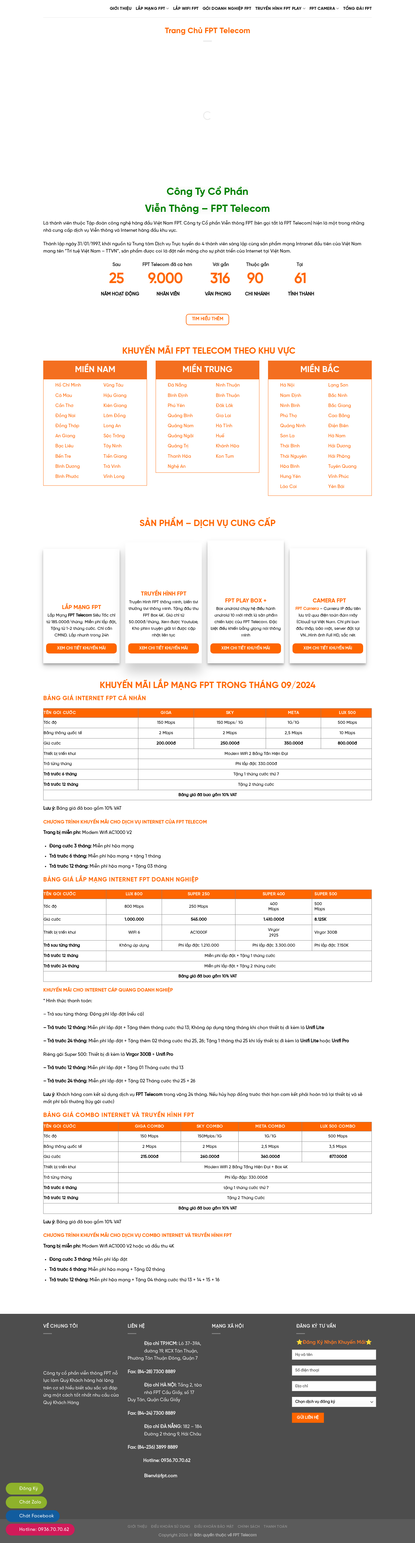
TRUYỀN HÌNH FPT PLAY (280, 8)
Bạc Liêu (64, 446)
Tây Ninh (112, 446)
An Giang (65, 436)
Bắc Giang (339, 405)
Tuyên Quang (342, 466)
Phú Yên (176, 405)
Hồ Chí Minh (68, 385)
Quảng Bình (180, 415)
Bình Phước (67, 476)
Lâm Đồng (114, 415)
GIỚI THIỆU (137, 1527)
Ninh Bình (290, 405)
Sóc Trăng (114, 436)
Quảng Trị (178, 446)
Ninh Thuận (228, 385)
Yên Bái (336, 486)
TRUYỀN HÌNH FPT (163, 594)
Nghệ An (177, 466)
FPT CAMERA (324, 8)
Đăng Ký (28, 1488)
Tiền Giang (115, 456)
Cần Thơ (64, 405)
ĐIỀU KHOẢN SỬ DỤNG (170, 1527)
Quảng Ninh (292, 425)
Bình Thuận (227, 395)
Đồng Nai (65, 415)
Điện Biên (338, 425)
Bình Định (178, 395)
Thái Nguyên (293, 456)
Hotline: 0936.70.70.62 (44, 1529)
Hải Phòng (339, 456)
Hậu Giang (115, 395)
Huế (220, 436)
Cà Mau (63, 395)
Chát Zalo (30, 1502)
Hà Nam (337, 436)
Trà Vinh (111, 466)
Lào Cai (288, 486)
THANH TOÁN (275, 1527)
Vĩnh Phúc (338, 476)
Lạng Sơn (338, 385)
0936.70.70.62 (175, 1460)
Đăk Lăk (224, 405)
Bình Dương (67, 466)
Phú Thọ (288, 415)
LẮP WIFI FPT (186, 8)
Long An (112, 425)
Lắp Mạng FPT (152, 8)
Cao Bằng (339, 415)
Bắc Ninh (337, 395)
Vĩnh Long (113, 476)
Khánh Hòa (227, 446)
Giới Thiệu (121, 8)
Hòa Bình (289, 466)
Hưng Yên (290, 476)
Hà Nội (287, 385)
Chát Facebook (36, 1516)
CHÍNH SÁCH (249, 1527)
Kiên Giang (115, 405)
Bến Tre (63, 456)
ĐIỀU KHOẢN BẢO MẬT (214, 1527)
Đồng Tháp (67, 425)
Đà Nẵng (177, 385)
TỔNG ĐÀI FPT (357, 8)
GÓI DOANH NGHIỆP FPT (227, 8)
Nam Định (290, 395)
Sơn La (287, 436)
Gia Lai (223, 415)
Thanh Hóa (179, 456)
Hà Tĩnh (224, 425)
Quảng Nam (181, 425)
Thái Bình (290, 446)
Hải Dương (339, 446)
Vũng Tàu (113, 385)
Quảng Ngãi (181, 436)
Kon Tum (225, 456)
